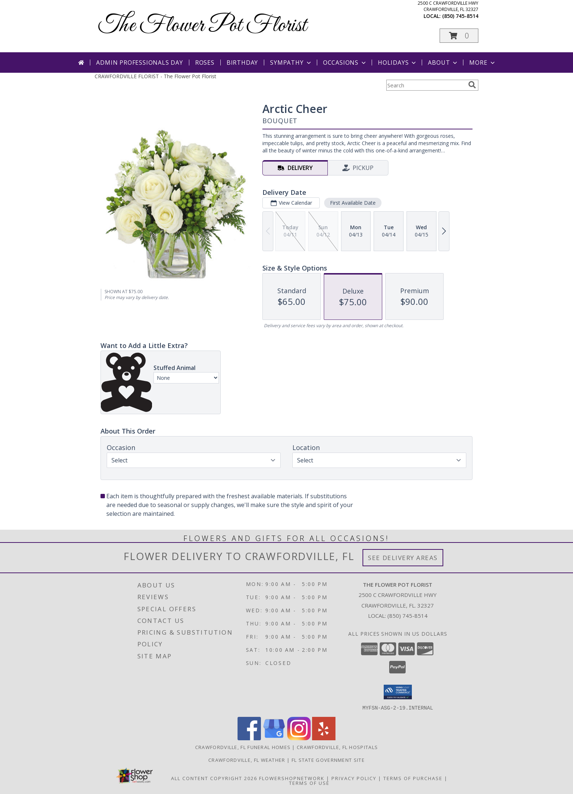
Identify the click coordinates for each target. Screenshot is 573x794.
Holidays (397, 62)
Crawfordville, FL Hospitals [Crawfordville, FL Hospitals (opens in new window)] (337, 747)
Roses (205, 62)
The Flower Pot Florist (202, 26)
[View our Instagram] (299, 737)
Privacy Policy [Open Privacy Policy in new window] (353, 778)
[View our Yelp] (323, 737)
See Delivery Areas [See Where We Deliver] (403, 557)
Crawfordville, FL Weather (246, 759)
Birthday (242, 62)
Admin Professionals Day (139, 62)
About (443, 62)
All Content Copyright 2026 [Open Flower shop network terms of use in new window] (214, 778)
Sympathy (291, 62)
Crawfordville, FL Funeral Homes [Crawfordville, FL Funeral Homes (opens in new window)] (243, 747)
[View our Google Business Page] (274, 737)
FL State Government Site (328, 759)
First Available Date (353, 202)
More (482, 62)
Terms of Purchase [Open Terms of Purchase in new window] (413, 778)
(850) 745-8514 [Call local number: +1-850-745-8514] (460, 15)
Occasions (345, 62)
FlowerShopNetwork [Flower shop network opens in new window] (292, 778)
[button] (459, 36)
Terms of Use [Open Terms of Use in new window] (309, 782)
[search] (472, 85)
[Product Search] (426, 85)
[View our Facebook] (249, 737)
